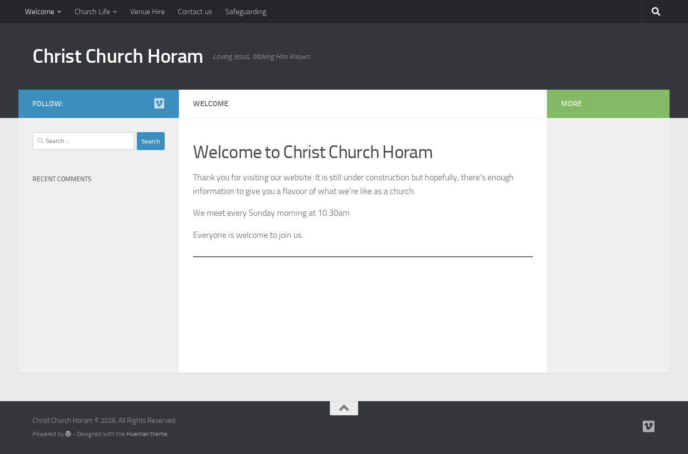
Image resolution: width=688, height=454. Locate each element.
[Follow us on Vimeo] (159, 103)
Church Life (92, 11)
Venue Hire (147, 11)
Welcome (39, 11)
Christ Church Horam (118, 56)
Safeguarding (245, 11)
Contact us (195, 11)
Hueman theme (147, 433)
